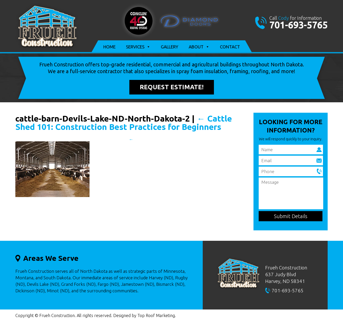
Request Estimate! (172, 87)
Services (138, 47)
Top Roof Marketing (156, 315)
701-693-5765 (298, 25)
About (199, 47)
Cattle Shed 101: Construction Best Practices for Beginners (123, 122)
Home (109, 46)
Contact (230, 46)
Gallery (169, 46)
